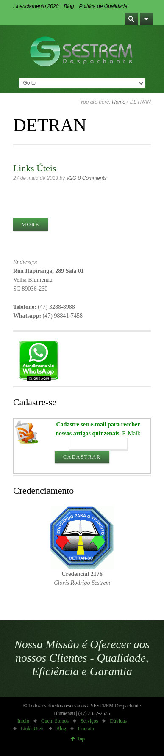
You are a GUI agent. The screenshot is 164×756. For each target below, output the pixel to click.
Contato (86, 728)
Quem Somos (55, 721)
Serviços (89, 721)
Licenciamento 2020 (35, 6)
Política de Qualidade (103, 6)
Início (23, 721)
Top (81, 739)
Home (118, 102)
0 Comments (92, 178)
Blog (69, 6)
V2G (71, 178)
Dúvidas (118, 721)
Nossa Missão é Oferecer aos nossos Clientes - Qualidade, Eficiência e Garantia (82, 658)
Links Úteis (34, 168)
